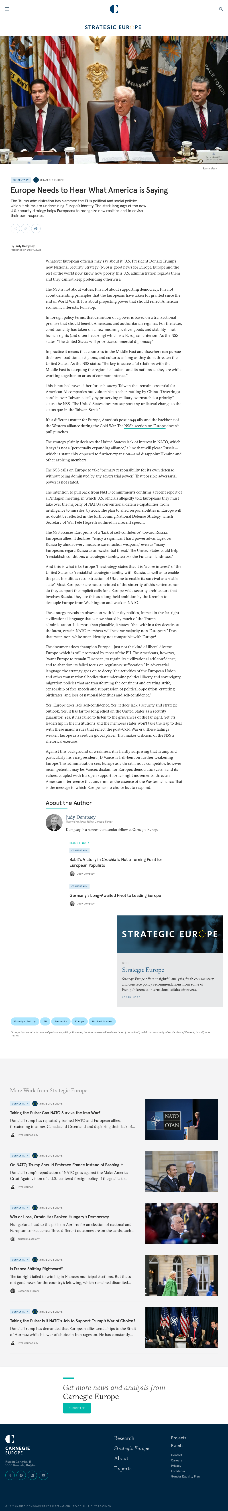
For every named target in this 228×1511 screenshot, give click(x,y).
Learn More (131, 997)
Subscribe (77, 1408)
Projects (178, 1437)
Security (61, 1021)
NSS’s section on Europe (145, 425)
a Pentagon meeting (62, 498)
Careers (176, 1460)
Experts (123, 1468)
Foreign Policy (25, 1021)
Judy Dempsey (25, 246)
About (121, 1458)
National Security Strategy (76, 267)
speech (138, 522)
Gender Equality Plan (185, 1476)
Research (124, 1438)
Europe (79, 1021)
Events (177, 1445)
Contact (176, 1455)
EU (45, 1021)
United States (102, 1021)
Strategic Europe (52, 180)
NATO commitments (117, 492)
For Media (178, 1471)
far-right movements (136, 775)
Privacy (176, 1466)
